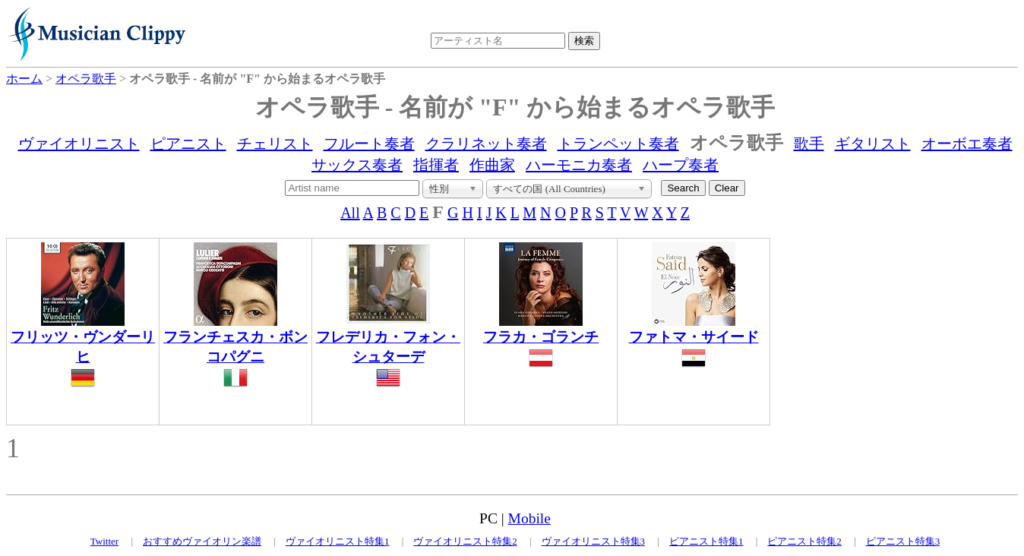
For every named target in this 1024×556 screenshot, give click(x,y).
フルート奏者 (369, 143)
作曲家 (492, 164)
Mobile (529, 518)
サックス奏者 (357, 164)
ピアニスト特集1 (706, 541)
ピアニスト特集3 (903, 541)
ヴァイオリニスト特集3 (594, 541)
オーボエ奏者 (967, 143)
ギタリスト (873, 143)
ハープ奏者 (681, 164)
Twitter (104, 541)
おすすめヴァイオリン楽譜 (202, 541)
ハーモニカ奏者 (579, 164)
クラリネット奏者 (486, 143)
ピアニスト (188, 143)
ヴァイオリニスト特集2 (465, 541)
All (350, 212)
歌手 (809, 143)
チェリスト (275, 143)
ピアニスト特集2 (804, 541)
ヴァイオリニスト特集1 (338, 541)
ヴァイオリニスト (79, 143)
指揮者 (436, 164)
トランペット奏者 (618, 143)
